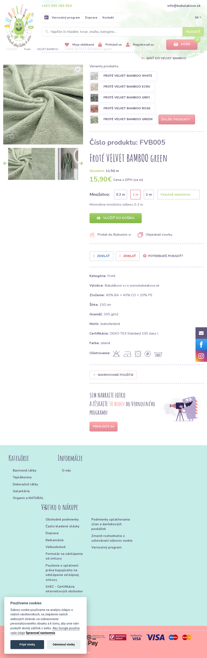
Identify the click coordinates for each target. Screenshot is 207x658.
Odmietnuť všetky (64, 644)
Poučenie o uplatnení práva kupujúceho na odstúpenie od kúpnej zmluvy (62, 572)
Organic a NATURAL (28, 498)
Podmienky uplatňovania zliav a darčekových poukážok (110, 524)
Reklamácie (55, 540)
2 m (149, 194)
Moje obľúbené (79, 45)
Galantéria (21, 491)
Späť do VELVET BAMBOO (166, 58)
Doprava (91, 18)
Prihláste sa (103, 426)
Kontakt (108, 18)
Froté (27, 49)
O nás (66, 470)
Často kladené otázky (62, 526)
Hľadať (193, 31)
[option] (43, 104)
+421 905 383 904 (57, 5)
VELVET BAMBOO (47, 49)
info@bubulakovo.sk (184, 5)
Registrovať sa (140, 45)
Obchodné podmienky (62, 519)
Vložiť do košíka (116, 218)
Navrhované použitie (113, 375)
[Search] (123, 31)
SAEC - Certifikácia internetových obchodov (64, 588)
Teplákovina (22, 477)
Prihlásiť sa (110, 45)
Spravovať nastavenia (40, 633)
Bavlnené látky (24, 470)
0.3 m (120, 194)
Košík (182, 44)
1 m (135, 194)
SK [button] (197, 18)
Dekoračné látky (25, 484)
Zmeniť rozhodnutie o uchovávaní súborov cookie (111, 538)
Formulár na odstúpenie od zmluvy (64, 556)
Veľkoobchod (55, 547)
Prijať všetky (27, 644)
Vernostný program (62, 17)
